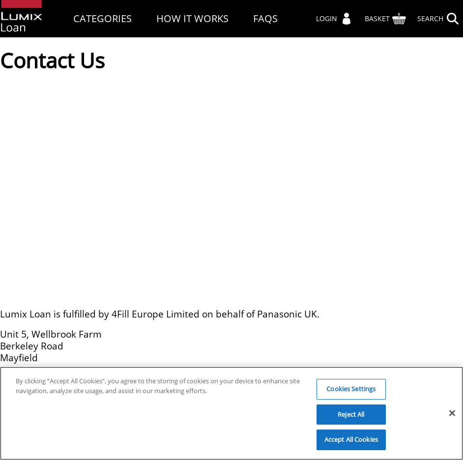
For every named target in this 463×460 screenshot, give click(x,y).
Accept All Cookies (351, 439)
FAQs (265, 18)
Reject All (351, 414)
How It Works (192, 18)
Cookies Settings (351, 388)
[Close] (452, 413)
